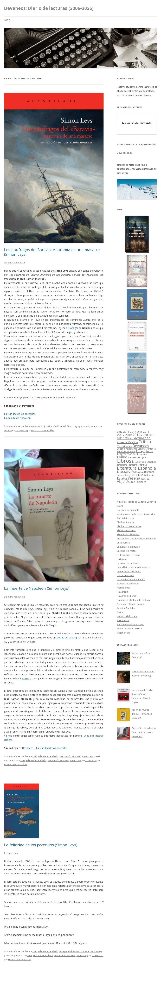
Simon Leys (73, 426)
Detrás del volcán (66, 637)
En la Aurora (123, 542)
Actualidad (142, 438)
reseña (8, 430)
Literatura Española (136, 468)
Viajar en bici (123, 632)
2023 (126, 438)
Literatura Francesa (130, 471)
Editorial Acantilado (48, 756)
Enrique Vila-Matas (127, 550)
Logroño (131, 475)
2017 (121, 435)
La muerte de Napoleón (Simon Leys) (36, 588)
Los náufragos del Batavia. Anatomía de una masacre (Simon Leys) (52, 252)
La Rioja (140, 457)
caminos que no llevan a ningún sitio (136, 514)
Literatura (139, 462)
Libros (124, 460)
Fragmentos (124, 454)
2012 (120, 431)
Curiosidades (124, 446)
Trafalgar (73, 328)
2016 (146, 432)
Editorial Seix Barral (126, 451)
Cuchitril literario (125, 518)
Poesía (150, 475)
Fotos (149, 451)
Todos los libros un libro (129, 628)
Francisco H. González (42, 430)
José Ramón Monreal (55, 426)
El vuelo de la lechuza (128, 534)
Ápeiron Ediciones (136, 481)
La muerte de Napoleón (17, 418)
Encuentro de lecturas (128, 546)
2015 (139, 431)
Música (142, 474)
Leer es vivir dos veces (129, 571)
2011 (34, 951)
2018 (34, 756)
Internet (132, 457)
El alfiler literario (125, 522)
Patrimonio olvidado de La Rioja (133, 599)
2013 (126, 432)
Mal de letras (124, 587)
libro (147, 457)
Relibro (120, 612)
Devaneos (27, 748)
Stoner (25, 678)
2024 (131, 438)
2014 (133, 431)
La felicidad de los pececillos (19, 413)
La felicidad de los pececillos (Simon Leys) (40, 844)
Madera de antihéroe (128, 583)
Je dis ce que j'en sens (128, 554)
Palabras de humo (126, 595)
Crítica (145, 441)
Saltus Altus (123, 620)
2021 (152, 435)
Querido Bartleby (126, 608)
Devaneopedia (125, 152)
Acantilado (37, 426)
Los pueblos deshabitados (131, 579)
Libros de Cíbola (125, 575)
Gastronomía (140, 454)
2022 (120, 438)
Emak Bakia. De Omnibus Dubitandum (136, 538)
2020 (144, 435)
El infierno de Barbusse (129, 526)
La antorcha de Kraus (128, 563)
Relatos (122, 478)
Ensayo (63, 951)
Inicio (7, 20)
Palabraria (122, 591)
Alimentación (124, 442)
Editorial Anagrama (127, 448)
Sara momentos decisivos (130, 624)
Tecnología (146, 479)
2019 (136, 434)
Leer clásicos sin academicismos (134, 567)
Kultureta (122, 559)
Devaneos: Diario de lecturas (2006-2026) (49, 8)
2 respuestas (11, 853)
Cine (135, 442)
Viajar (121, 481)
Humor (122, 457)
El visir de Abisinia (126, 530)
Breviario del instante (128, 509)
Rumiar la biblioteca (127, 616)
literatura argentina (137, 464)
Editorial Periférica (147, 448)
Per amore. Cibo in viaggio (130, 604)
